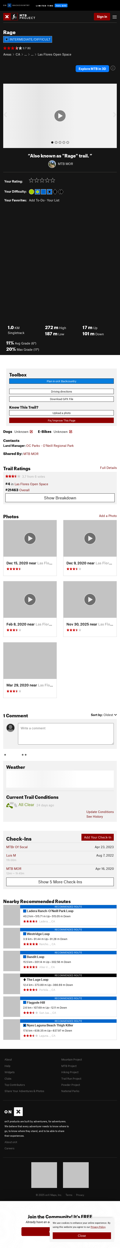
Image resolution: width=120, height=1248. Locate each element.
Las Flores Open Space (54, 54)
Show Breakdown (60, 497)
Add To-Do (37, 200)
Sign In (102, 16)
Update (100, 812)
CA (18, 54)
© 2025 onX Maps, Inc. (49, 1194)
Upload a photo (61, 413)
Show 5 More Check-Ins (60, 881)
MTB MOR (65, 163)
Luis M (11, 855)
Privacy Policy (98, 1227)
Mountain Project (71, 1059)
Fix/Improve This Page (61, 420)
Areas (7, 54)
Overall (24, 490)
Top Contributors (14, 1084)
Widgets (9, 1072)
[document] (82, 1230)
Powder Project (70, 1084)
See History (94, 816)
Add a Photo (108, 516)
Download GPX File (61, 399)
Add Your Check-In (97, 837)
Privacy (80, 1194)
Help (7, 1066)
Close (82, 1235)
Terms (69, 1194)
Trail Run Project (71, 1078)
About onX (10, 1142)
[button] (7, 116)
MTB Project (68, 1066)
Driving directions (61, 391)
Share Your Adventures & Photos (24, 1091)
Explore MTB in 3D (92, 69)
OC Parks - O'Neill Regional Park (50, 445)
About (8, 1059)
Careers (9, 1148)
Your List (53, 200)
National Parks (70, 1091)
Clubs (7, 1078)
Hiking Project (69, 1072)
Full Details (108, 468)
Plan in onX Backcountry (61, 381)
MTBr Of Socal (17, 847)
